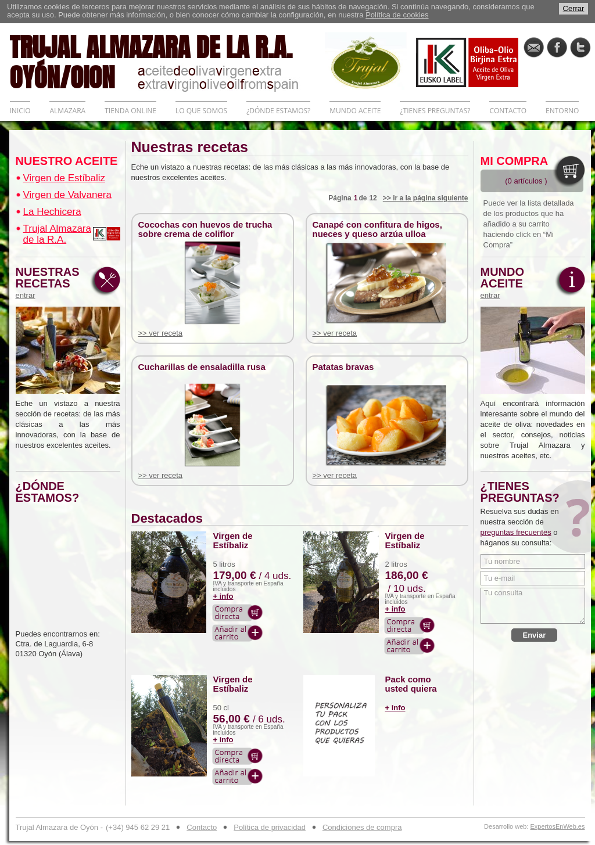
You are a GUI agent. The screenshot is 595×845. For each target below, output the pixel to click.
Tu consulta (533, 606)
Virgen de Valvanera (67, 194)
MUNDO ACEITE (355, 111)
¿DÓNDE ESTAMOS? (278, 111)
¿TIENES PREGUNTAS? (435, 111)
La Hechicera (52, 211)
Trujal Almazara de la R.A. (57, 234)
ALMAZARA (67, 111)
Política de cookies (396, 14)
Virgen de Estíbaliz (64, 178)
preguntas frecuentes (516, 532)
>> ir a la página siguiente (425, 198)
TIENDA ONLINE (130, 111)
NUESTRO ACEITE (67, 161)
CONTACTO (507, 111)
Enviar (534, 635)
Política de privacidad (270, 827)
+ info (223, 596)
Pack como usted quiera (411, 684)
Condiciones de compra (362, 827)
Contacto (202, 827)
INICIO (20, 111)
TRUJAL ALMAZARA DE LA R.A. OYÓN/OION (167, 61)
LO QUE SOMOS (201, 111)
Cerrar (574, 8)
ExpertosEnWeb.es (558, 827)
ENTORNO (562, 111)
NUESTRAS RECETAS (50, 283)
